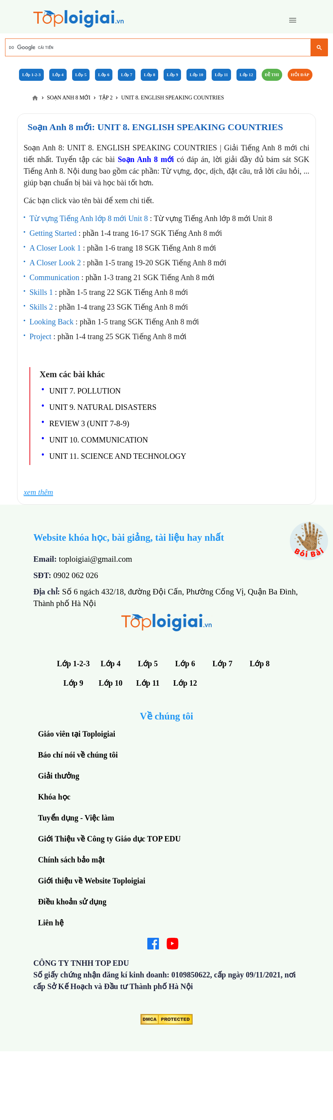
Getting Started (54, 233)
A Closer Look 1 (56, 248)
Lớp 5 (80, 74)
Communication (55, 277)
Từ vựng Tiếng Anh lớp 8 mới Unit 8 (89, 218)
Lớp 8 (149, 74)
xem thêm (38, 492)
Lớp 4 (58, 74)
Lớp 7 (126, 74)
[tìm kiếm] (157, 47)
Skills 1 (42, 292)
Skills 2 (42, 307)
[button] (293, 20)
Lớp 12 (246, 74)
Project (41, 336)
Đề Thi (272, 74)
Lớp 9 (172, 74)
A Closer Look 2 (56, 262)
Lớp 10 (196, 74)
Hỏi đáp (300, 74)
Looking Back (52, 321)
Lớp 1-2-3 (31, 74)
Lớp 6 (103, 74)
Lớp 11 (221, 74)
